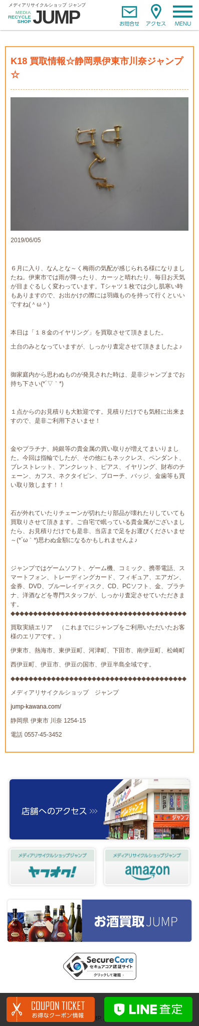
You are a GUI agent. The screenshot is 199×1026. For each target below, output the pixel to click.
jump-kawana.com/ (36, 706)
